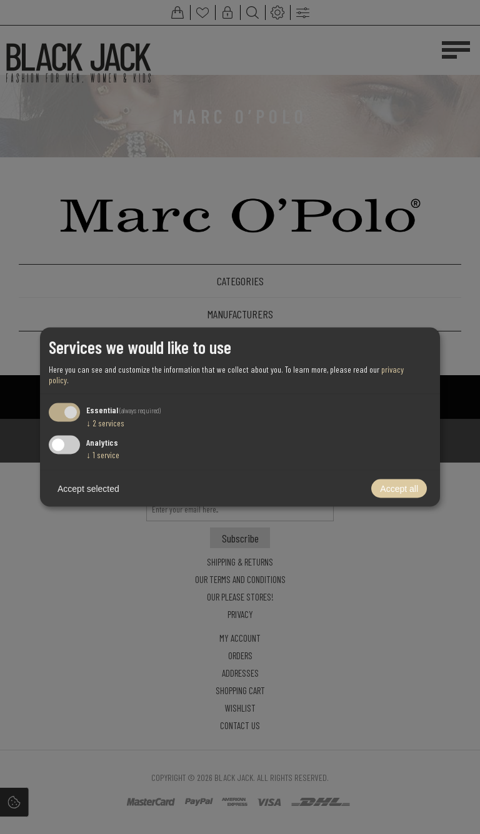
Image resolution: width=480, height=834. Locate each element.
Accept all (399, 489)
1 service (102, 454)
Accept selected (88, 489)
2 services (105, 422)
